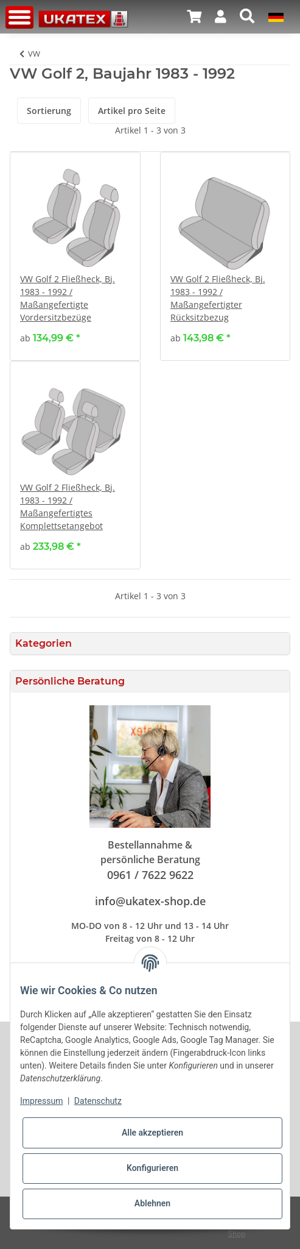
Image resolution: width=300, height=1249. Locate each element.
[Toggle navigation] (19, 17)
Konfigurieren (152, 1168)
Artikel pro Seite (132, 110)
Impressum (41, 1101)
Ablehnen (152, 1203)
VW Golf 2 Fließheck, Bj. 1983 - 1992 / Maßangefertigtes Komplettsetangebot (67, 507)
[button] (220, 16)
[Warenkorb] (194, 16)
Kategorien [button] (43, 643)
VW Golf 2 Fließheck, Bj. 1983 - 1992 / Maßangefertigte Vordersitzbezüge (67, 298)
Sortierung (49, 110)
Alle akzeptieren (152, 1132)
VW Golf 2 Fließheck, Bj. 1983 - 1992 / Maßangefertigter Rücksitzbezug (217, 298)
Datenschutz (98, 1101)
